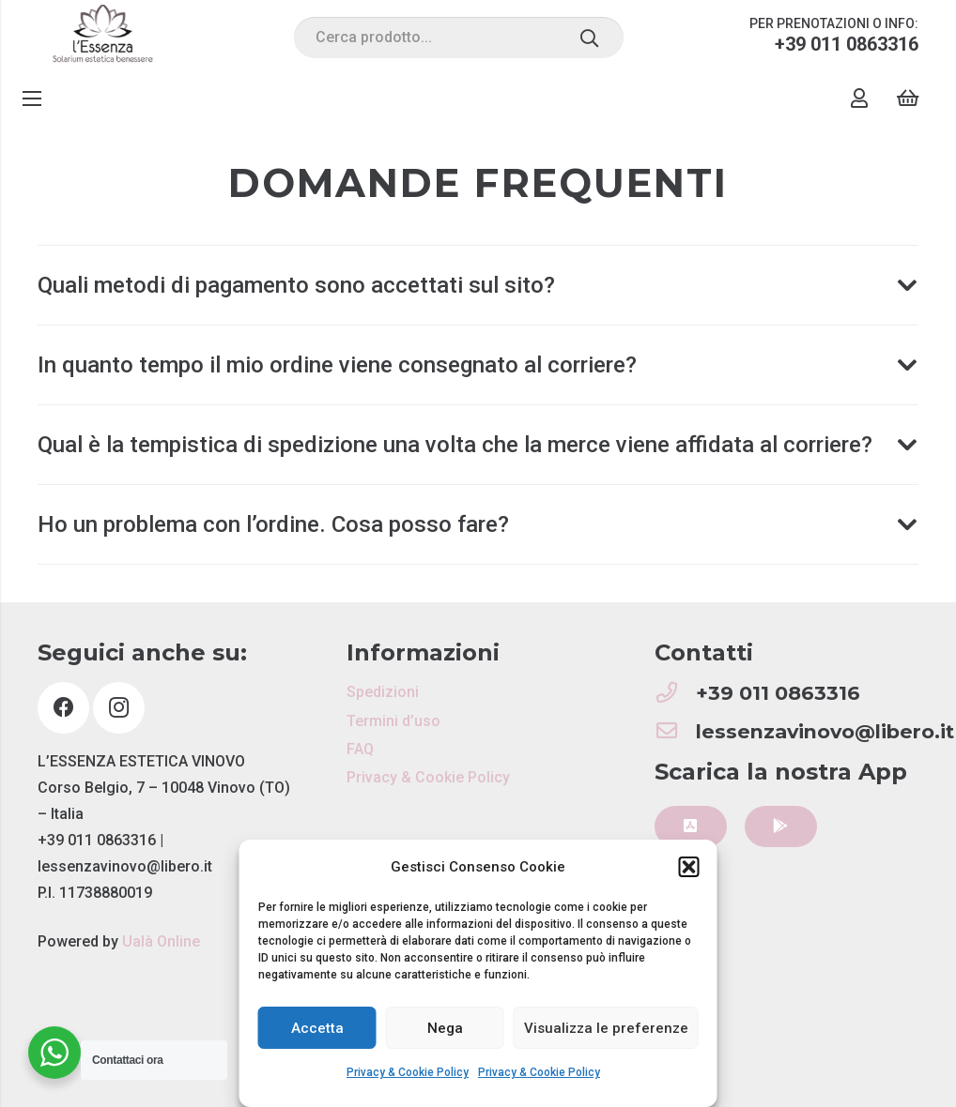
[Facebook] (63, 708)
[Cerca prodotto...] (459, 38)
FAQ (360, 749)
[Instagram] (119, 708)
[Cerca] (589, 37)
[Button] (691, 827)
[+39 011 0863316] (675, 693)
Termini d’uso (393, 721)
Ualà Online (161, 941)
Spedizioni (383, 692)
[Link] (103, 37)
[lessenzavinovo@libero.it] (675, 732)
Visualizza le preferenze (606, 1028)
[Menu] (32, 98)
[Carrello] (907, 98)
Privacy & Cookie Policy (408, 1072)
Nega (445, 1028)
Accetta (317, 1028)
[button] (689, 866)
